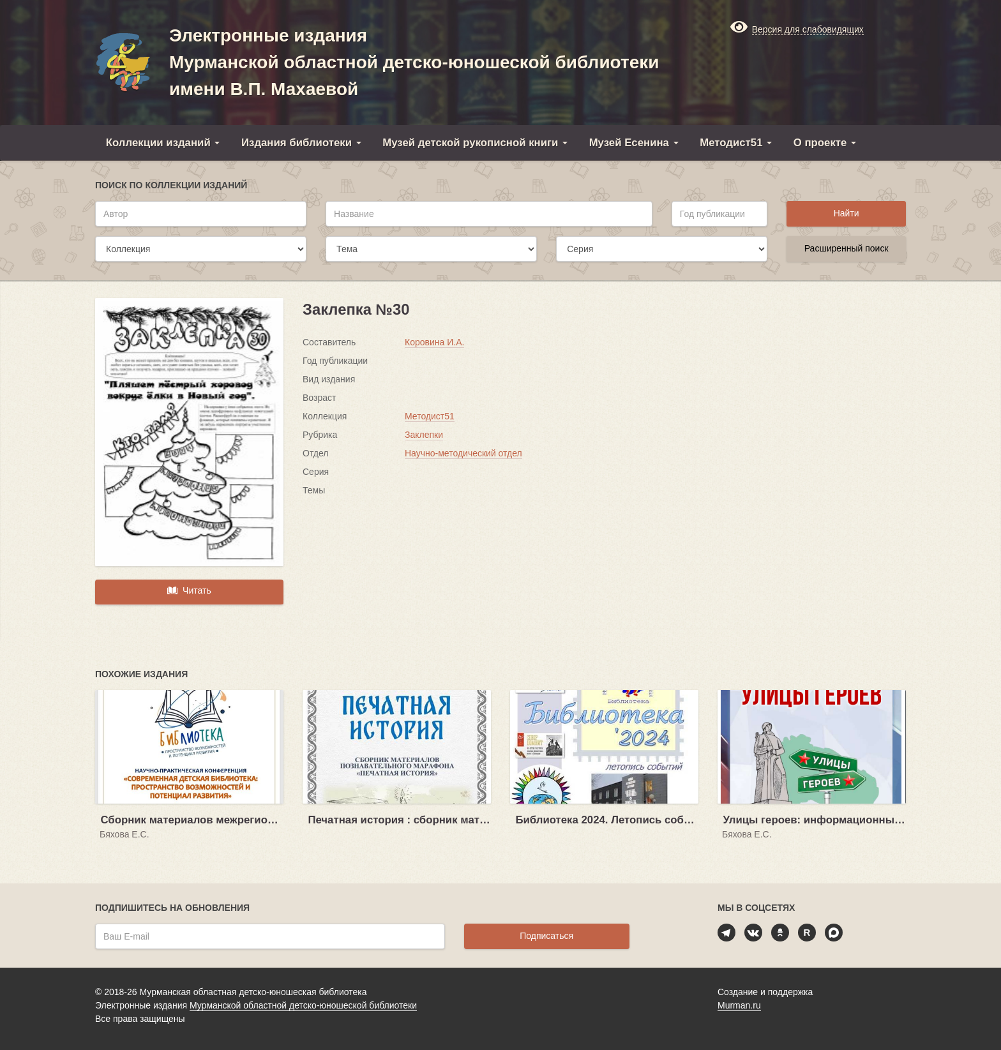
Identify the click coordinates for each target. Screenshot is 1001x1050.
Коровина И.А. (434, 342)
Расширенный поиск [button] (846, 248)
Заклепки (424, 435)
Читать (189, 590)
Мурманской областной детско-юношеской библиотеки (303, 1005)
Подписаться (546, 936)
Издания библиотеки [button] (301, 143)
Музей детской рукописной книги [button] (475, 143)
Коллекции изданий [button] (163, 143)
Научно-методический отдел (463, 453)
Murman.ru (739, 1005)
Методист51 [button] (736, 143)
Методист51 (430, 416)
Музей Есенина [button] (634, 143)
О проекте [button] (825, 143)
